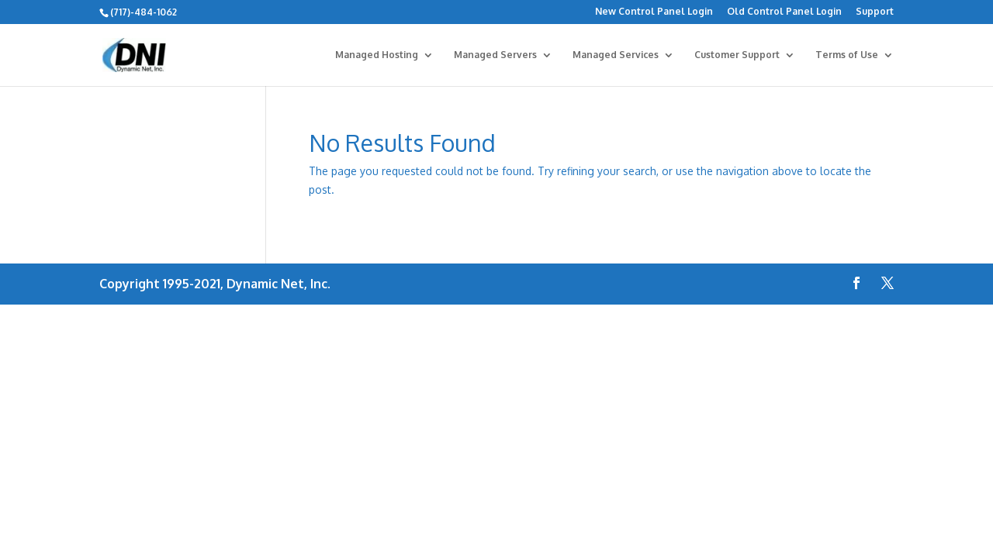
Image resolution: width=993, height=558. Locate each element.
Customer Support (737, 55)
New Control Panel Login (654, 12)
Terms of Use (846, 55)
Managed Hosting (376, 55)
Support (875, 12)
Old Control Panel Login (784, 12)
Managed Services (616, 55)
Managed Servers (495, 55)
